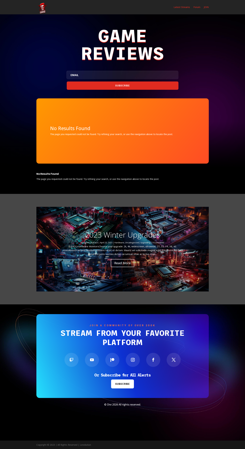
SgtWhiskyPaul (90, 242)
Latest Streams (182, 7)
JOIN (206, 7)
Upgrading (145, 242)
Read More (122, 263)
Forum (196, 7)
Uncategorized (132, 242)
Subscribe (122, 384)
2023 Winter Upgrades (122, 235)
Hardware (119, 242)
